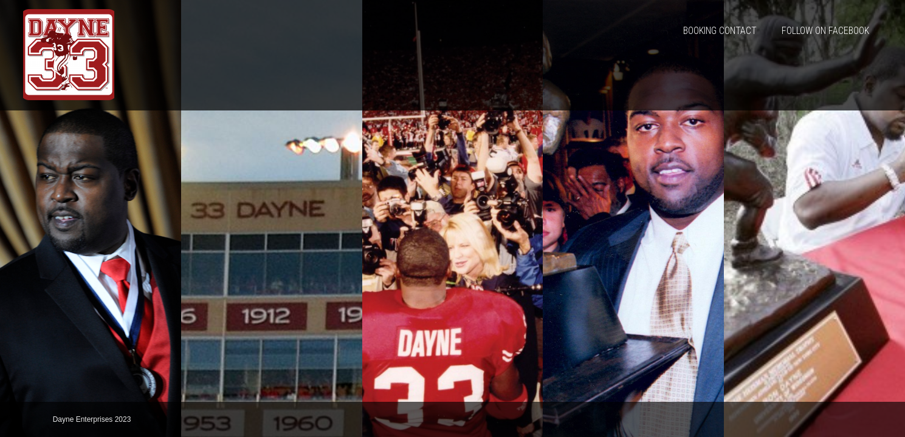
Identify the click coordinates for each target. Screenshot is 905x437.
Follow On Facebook (825, 30)
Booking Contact (720, 30)
